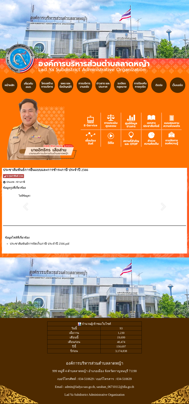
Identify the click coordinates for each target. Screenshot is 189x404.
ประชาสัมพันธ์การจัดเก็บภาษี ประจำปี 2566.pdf (39, 243)
